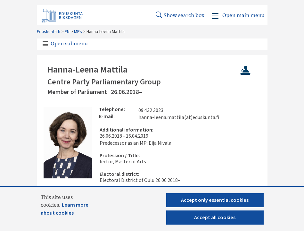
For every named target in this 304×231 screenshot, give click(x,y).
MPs (78, 32)
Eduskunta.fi (48, 32)
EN (67, 32)
